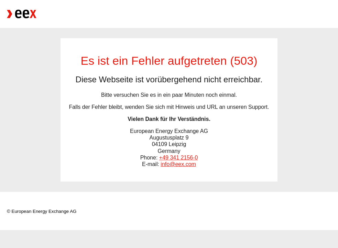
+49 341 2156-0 (178, 158)
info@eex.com (178, 164)
